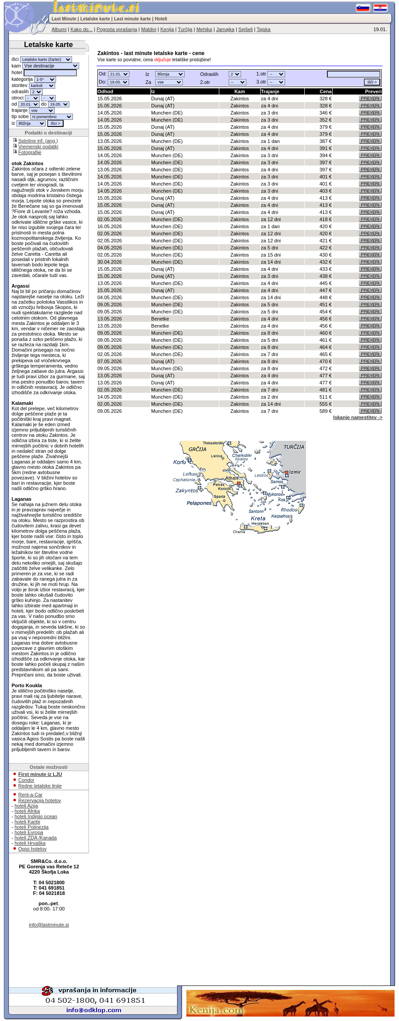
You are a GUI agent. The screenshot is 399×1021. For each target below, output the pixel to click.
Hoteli (161, 18)
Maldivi (148, 29)
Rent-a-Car (30, 794)
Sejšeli (245, 29)
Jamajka (225, 29)
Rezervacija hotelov (39, 800)
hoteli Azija (26, 805)
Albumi (59, 29)
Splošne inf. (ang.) (38, 140)
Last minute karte (132, 18)
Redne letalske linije (40, 785)
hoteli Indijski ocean (36, 816)
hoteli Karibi (27, 821)
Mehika (204, 29)
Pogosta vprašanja (117, 29)
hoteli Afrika (27, 811)
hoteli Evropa (29, 832)
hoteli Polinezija (31, 827)
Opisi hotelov (32, 848)
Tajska (263, 29)
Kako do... (82, 29)
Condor (26, 780)
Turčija (185, 29)
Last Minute (64, 18)
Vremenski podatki (38, 146)
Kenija (167, 29)
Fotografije (29, 152)
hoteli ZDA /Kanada (36, 837)
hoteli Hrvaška (30, 843)
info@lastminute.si (49, 924)
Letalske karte (95, 18)
